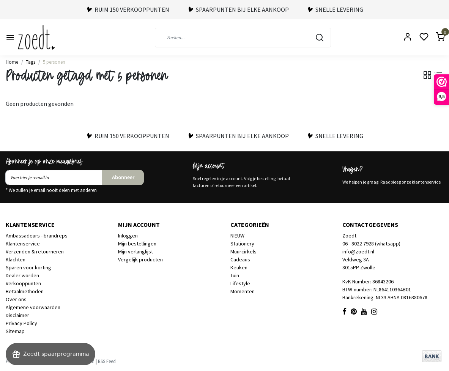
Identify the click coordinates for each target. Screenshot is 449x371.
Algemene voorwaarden (33, 307)
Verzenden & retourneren (35, 251)
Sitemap (15, 331)
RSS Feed (107, 361)
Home (12, 62)
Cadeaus (240, 259)
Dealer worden (22, 275)
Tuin (234, 275)
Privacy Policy (21, 323)
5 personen (54, 62)
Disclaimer (17, 315)
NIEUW (237, 235)
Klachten (15, 259)
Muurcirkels (243, 251)
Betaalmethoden (25, 291)
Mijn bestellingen (137, 243)
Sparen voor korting (28, 267)
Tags (30, 62)
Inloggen (128, 235)
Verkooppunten (23, 283)
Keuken (238, 267)
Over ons (16, 299)
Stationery (242, 243)
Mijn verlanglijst (135, 251)
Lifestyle (240, 283)
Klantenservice (23, 243)
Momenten (242, 291)
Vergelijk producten (140, 259)
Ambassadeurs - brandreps (37, 235)
